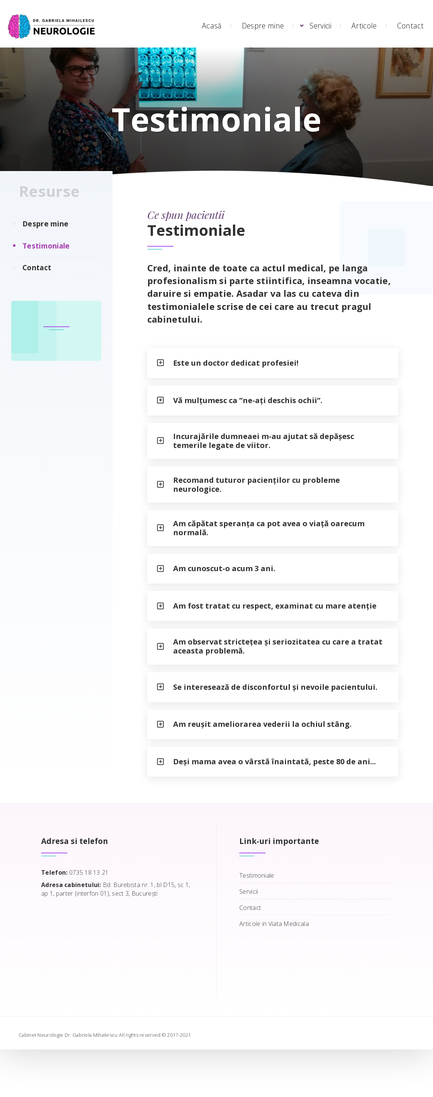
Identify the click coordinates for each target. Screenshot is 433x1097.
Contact (410, 26)
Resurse (49, 206)
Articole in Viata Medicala (274, 971)
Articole (364, 26)
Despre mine (263, 26)
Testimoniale (46, 261)
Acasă (212, 26)
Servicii (320, 26)
